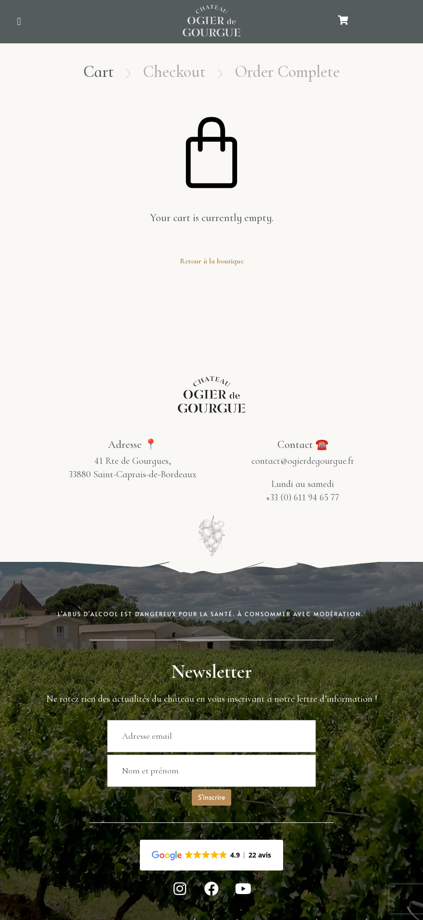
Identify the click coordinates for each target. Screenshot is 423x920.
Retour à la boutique (212, 261)
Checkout (174, 72)
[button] (19, 22)
